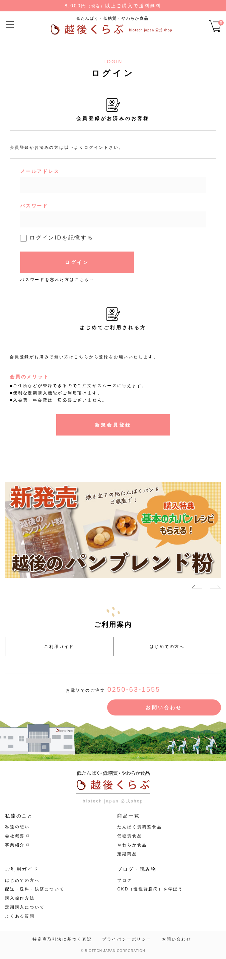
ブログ (124, 880)
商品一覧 (128, 816)
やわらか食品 (132, 845)
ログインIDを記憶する (61, 238)
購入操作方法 (20, 898)
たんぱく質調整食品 (139, 827)
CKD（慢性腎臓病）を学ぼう (150, 889)
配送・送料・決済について (35, 889)
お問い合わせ (164, 707)
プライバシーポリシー (127, 939)
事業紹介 (15, 845)
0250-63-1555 (133, 689)
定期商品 (127, 854)
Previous (197, 588)
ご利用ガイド (59, 646)
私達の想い (17, 827)
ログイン (77, 262)
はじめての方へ (167, 646)
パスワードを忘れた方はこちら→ (57, 279)
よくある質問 (20, 916)
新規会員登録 (113, 424)
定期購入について (25, 907)
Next (215, 588)
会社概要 (15, 836)
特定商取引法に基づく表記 (62, 939)
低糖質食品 (129, 836)
